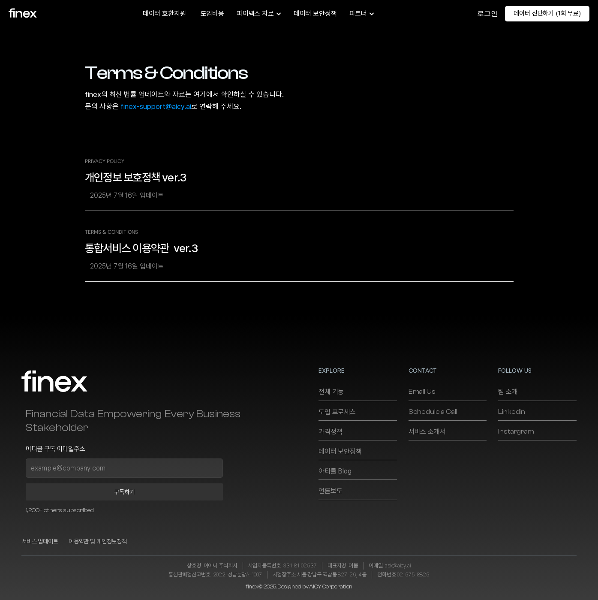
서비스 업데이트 (39, 541)
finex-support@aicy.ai (155, 106)
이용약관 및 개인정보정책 (98, 541)
